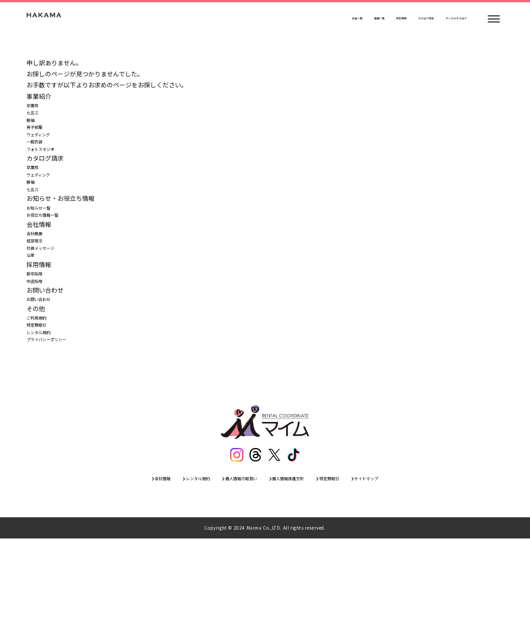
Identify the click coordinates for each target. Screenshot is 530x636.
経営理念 (38, 296)
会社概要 (38, 285)
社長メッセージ (48, 307)
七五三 (35, 118)
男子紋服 (38, 140)
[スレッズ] (254, 547)
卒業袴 (35, 107)
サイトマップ (405, 573)
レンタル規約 (45, 418)
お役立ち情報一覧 (51, 262)
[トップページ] (53, 19)
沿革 (32, 318)
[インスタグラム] (234, 547)
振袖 (32, 129)
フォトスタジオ (48, 173)
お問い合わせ (45, 373)
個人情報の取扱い (231, 573)
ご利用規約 (41, 396)
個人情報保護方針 (297, 573)
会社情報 (123, 573)
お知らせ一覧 (45, 251)
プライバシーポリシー (57, 429)
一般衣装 (38, 162)
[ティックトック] (295, 547)
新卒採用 (38, 340)
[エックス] (275, 547)
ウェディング (44, 151)
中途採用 (38, 351)
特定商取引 (41, 407)
